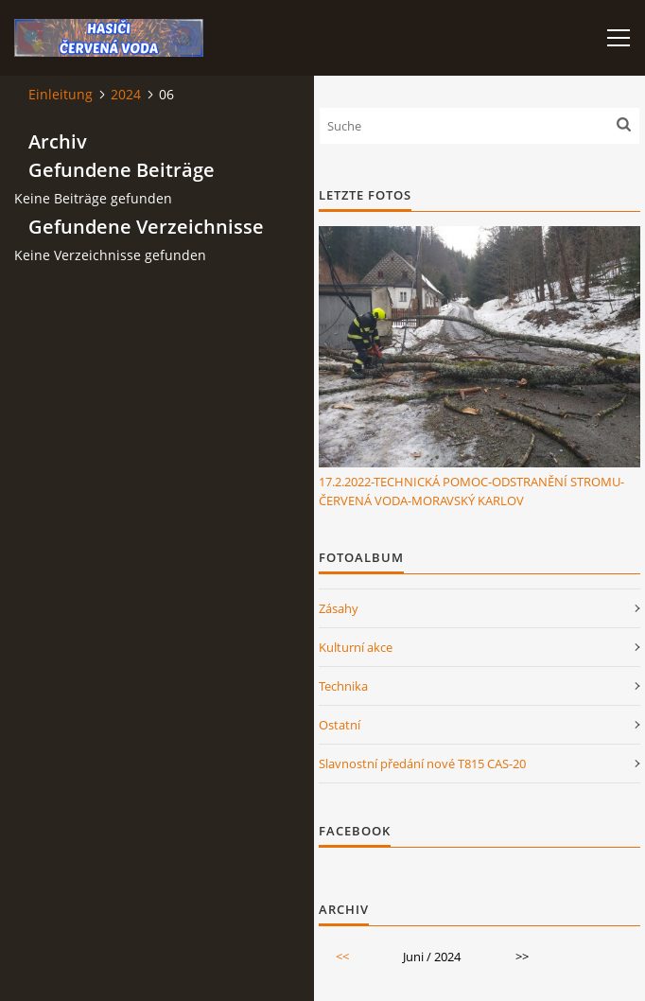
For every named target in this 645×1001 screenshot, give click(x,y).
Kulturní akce (355, 647)
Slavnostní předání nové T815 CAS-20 (422, 763)
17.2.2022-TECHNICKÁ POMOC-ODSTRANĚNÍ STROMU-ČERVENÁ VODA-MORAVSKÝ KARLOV (471, 491)
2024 (126, 94)
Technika (343, 685)
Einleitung (60, 94)
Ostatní (339, 724)
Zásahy (338, 608)
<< (342, 956)
